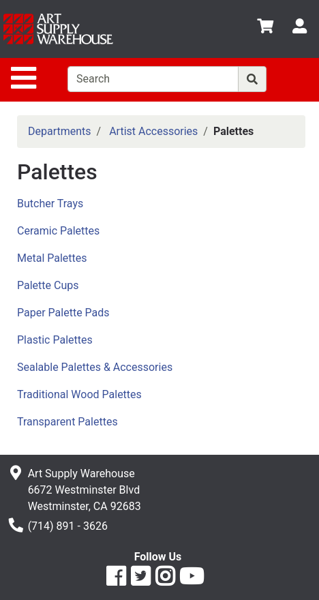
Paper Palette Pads (63, 312)
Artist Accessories (153, 131)
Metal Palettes (52, 258)
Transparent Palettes (67, 421)
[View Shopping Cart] (265, 28)
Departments (59, 131)
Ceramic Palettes (58, 230)
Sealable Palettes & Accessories (94, 367)
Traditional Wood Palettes (79, 394)
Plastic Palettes (55, 339)
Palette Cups (47, 285)
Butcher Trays (50, 203)
